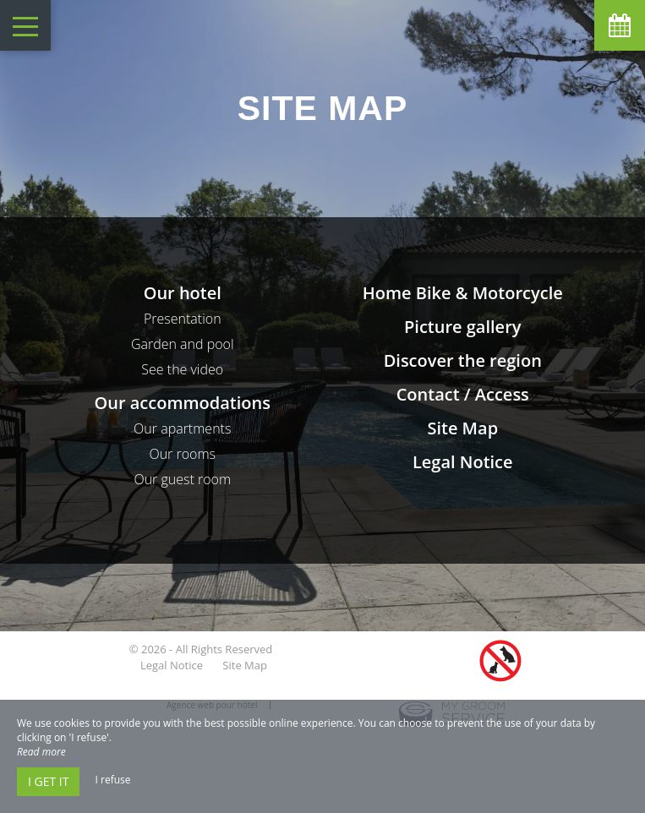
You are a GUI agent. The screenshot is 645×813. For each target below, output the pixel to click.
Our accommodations (182, 402)
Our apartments (182, 428)
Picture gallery (462, 326)
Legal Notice (463, 461)
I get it (48, 781)
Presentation (182, 318)
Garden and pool (182, 344)
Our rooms (182, 454)
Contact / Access (462, 394)
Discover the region (463, 360)
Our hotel (182, 292)
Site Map (462, 428)
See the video (182, 369)
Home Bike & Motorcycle (463, 292)
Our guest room (182, 479)
